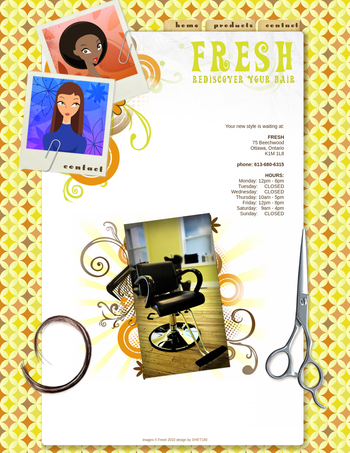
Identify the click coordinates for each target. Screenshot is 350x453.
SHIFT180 (199, 440)
